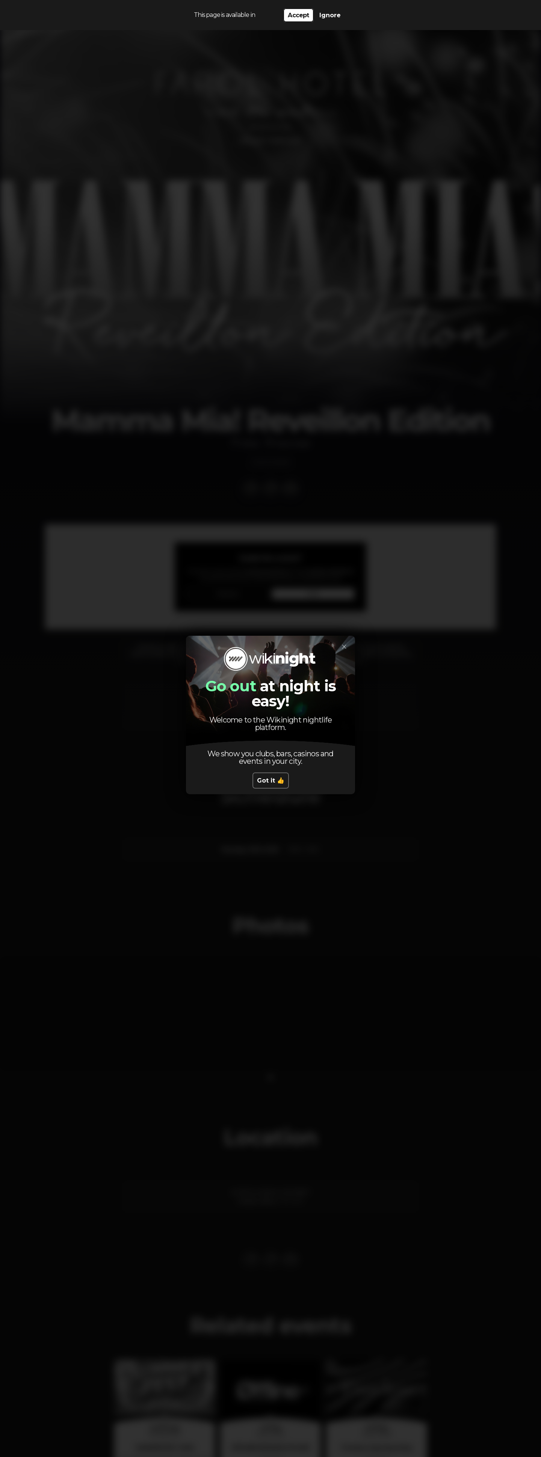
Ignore (330, 15)
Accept (298, 15)
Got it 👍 (270, 780)
